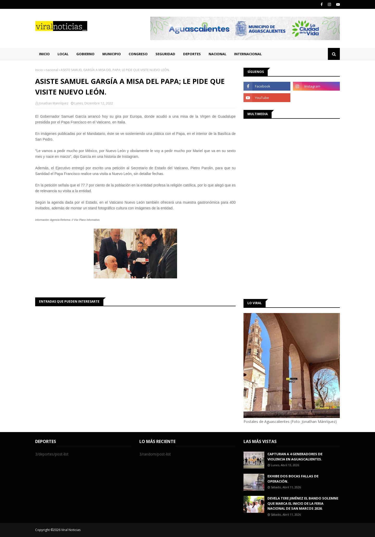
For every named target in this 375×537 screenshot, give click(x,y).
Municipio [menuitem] (111, 54)
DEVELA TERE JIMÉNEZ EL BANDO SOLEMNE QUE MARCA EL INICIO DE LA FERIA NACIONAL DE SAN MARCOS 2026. (302, 503)
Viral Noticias (70, 530)
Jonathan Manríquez (53, 103)
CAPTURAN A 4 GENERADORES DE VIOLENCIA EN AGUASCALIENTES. (294, 456)
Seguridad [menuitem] (165, 54)
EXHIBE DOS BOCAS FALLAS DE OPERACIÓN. (292, 479)
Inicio (39, 70)
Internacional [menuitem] (248, 54)
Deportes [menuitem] (192, 54)
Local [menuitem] (63, 54)
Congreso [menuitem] (138, 54)
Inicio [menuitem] (44, 54)
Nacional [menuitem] (217, 54)
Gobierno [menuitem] (85, 54)
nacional (52, 70)
